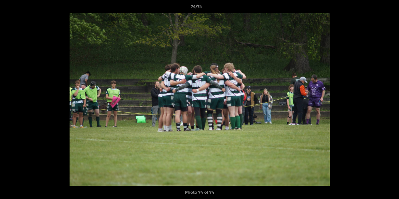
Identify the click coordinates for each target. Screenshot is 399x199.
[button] (375, 8)
